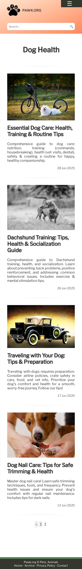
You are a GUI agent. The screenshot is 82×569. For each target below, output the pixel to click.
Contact (62, 565)
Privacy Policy (46, 565)
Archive (29, 565)
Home (18, 565)
